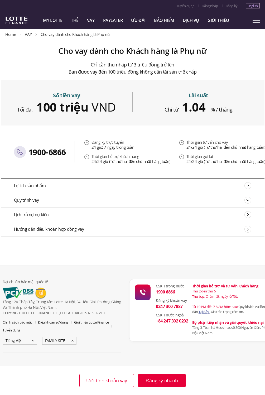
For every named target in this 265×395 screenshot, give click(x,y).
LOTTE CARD (23, 20)
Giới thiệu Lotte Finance (91, 322)
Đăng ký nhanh (162, 380)
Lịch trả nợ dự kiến (31, 215)
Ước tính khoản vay (106, 380)
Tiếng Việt (14, 340)
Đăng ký (232, 5)
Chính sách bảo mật (17, 322)
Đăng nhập (210, 5)
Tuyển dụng (185, 5)
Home (10, 34)
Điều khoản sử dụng (53, 322)
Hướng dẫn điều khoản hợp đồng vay (49, 229)
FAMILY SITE (55, 340)
